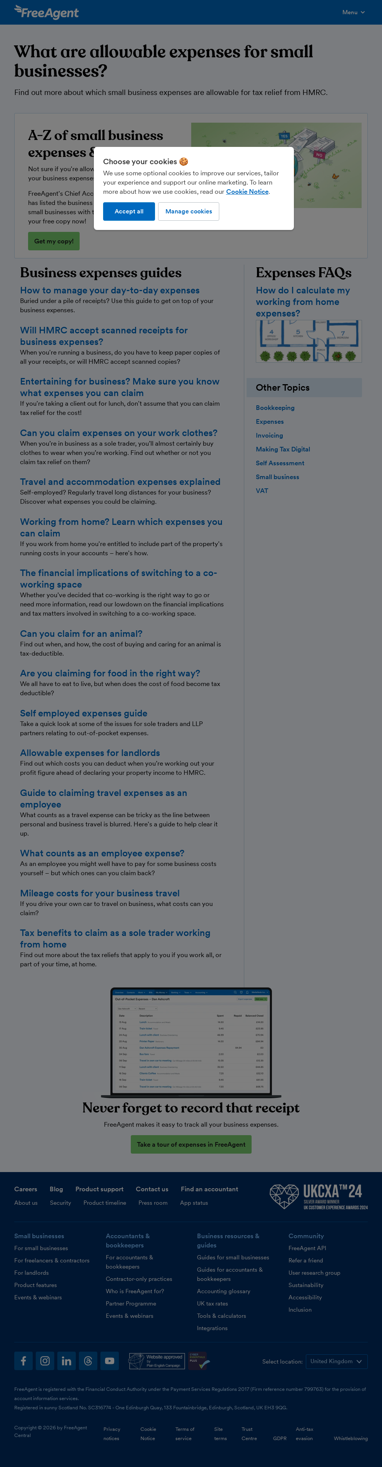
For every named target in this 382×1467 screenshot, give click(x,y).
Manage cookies (188, 211)
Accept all (129, 211)
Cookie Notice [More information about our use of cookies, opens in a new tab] (247, 191)
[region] (194, 188)
